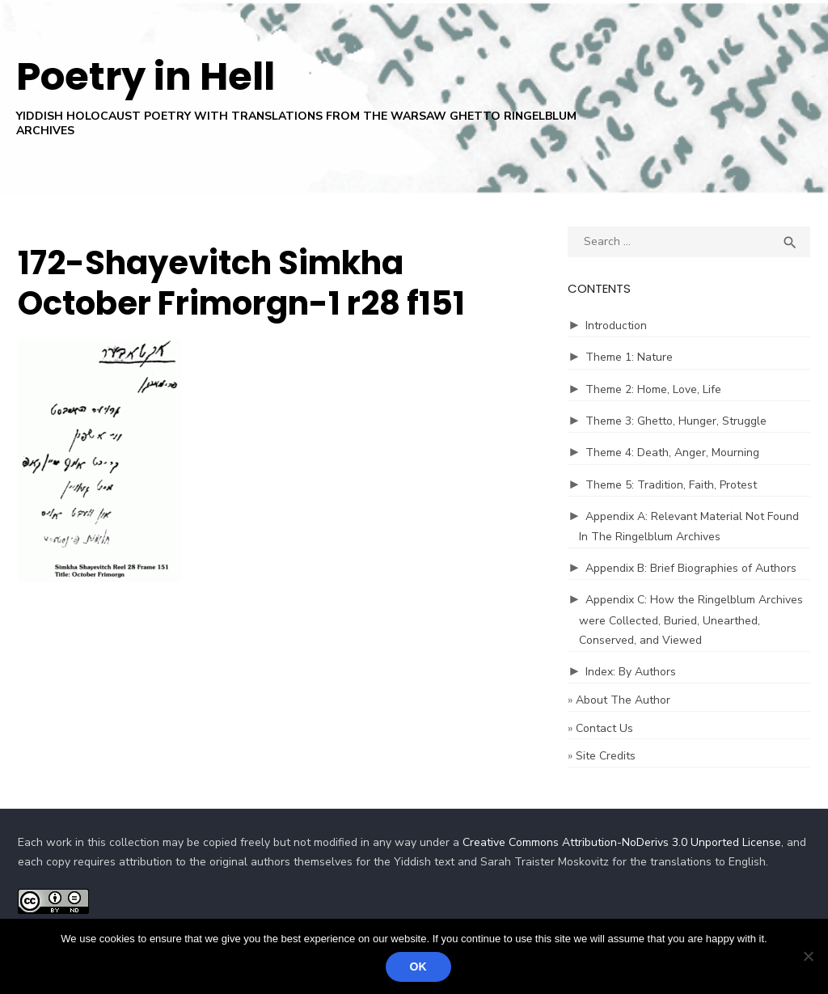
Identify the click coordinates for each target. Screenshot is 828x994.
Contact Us (604, 728)
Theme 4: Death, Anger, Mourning (672, 452)
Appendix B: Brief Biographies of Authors (690, 568)
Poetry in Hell (145, 76)
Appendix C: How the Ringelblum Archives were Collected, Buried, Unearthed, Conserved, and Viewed (691, 620)
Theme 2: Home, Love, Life (653, 389)
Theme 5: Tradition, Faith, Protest (671, 485)
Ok (418, 966)
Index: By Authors (630, 671)
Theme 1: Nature (629, 357)
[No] (808, 956)
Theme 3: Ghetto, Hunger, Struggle (676, 421)
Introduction (616, 325)
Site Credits (606, 755)
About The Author (623, 700)
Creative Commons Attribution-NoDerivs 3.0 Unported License (622, 842)
